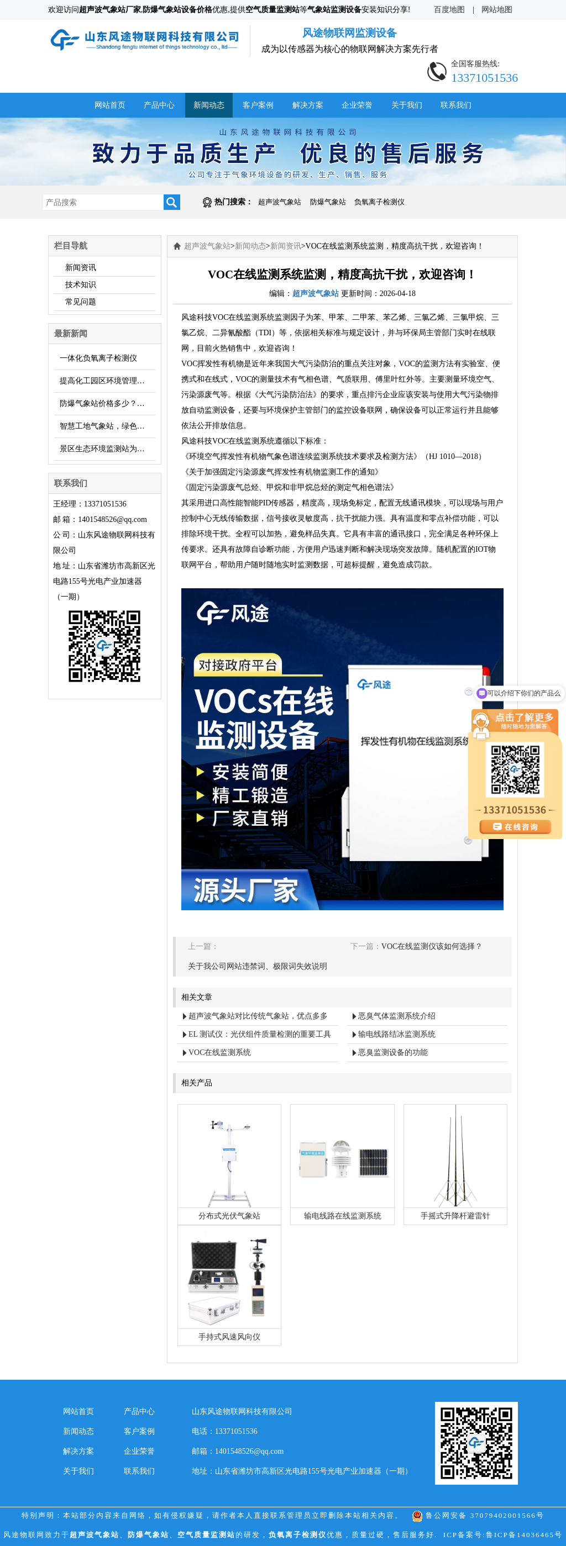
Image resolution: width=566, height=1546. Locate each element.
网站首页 (110, 105)
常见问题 (80, 302)
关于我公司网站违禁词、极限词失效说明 (257, 966)
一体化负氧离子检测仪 (98, 358)
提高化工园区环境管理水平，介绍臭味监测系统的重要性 (107, 381)
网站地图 (496, 10)
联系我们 (456, 105)
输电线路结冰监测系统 (397, 1034)
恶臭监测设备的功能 (393, 1052)
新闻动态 (208, 105)
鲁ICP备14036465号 (524, 1535)
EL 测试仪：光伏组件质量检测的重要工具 (259, 1034)
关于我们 (406, 105)
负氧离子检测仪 (379, 202)
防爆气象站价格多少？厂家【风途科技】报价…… (107, 403)
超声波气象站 (279, 202)
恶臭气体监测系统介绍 (397, 1016)
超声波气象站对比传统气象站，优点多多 (258, 1016)
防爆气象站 (328, 202)
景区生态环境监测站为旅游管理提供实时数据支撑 (107, 449)
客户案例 (258, 105)
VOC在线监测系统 (219, 1052)
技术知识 (80, 285)
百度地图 (449, 10)
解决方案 (307, 105)
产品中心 (159, 105)
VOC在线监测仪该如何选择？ (432, 946)
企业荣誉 (357, 105)
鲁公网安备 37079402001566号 (478, 1515)
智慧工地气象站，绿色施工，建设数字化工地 (107, 426)
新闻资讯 (80, 267)
